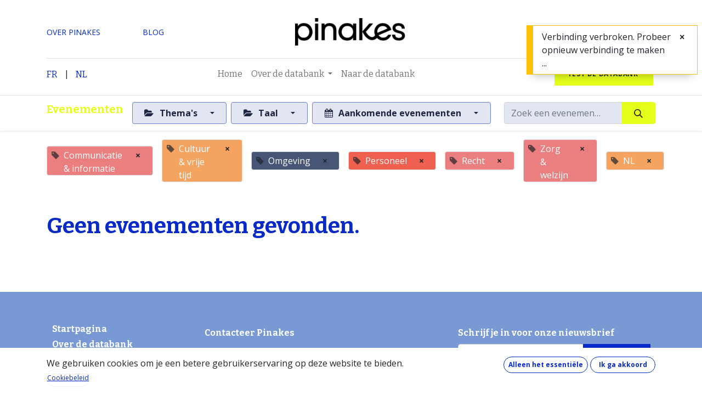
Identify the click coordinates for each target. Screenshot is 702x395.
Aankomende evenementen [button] (394, 113)
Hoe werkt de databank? (95, 374)
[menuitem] (230, 74)
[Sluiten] (682, 37)
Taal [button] (262, 113)
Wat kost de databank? (92, 361)
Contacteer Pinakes (250, 333)
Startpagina (79, 329)
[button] (616, 355)
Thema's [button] (171, 113)
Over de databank (92, 344)
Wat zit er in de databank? (98, 387)
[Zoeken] (638, 113)
